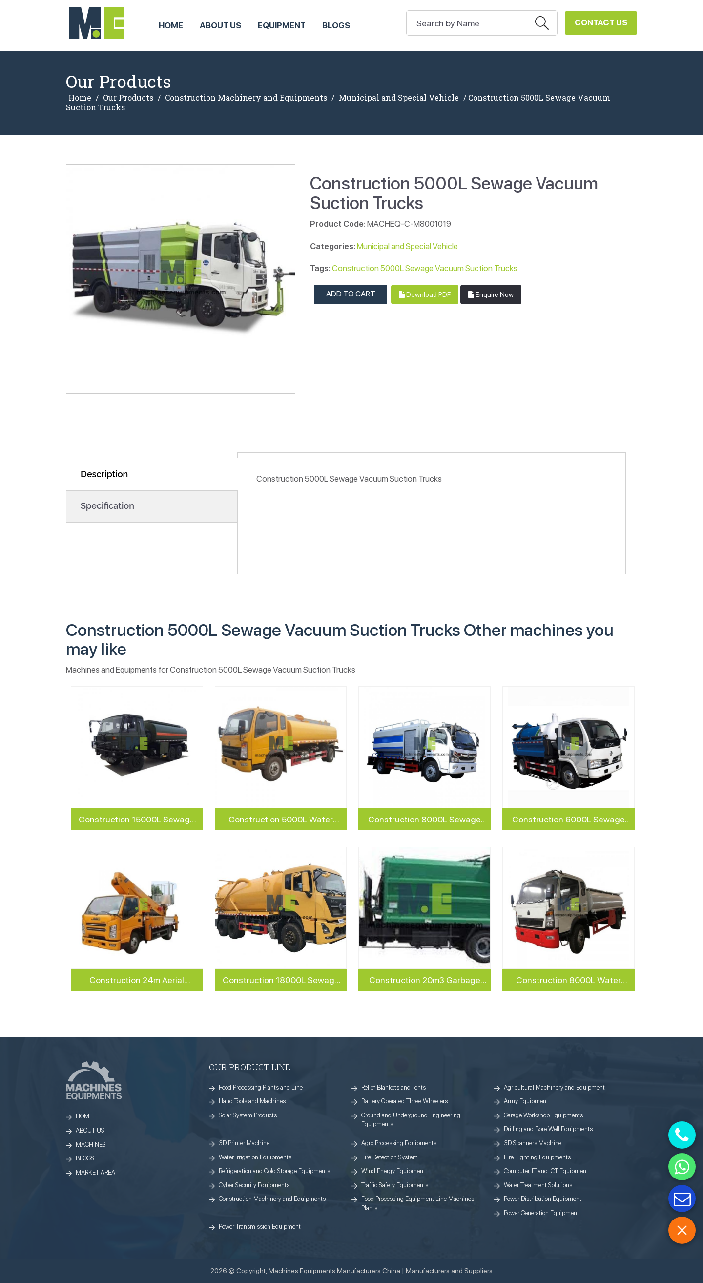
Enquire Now (491, 294)
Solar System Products (248, 1115)
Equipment (282, 25)
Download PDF (425, 294)
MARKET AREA (95, 1172)
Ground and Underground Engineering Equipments (410, 1120)
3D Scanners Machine (532, 1143)
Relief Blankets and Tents (393, 1087)
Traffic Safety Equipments (394, 1185)
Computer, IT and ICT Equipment (546, 1171)
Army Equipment (526, 1101)
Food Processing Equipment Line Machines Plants (417, 1203)
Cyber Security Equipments (254, 1185)
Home (79, 98)
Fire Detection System (389, 1157)
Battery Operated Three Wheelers (404, 1101)
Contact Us (601, 22)
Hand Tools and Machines (252, 1101)
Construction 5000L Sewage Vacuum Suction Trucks (424, 268)
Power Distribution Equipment (542, 1198)
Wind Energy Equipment (393, 1171)
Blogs (336, 25)
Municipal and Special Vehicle (399, 98)
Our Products (128, 98)
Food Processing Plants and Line (261, 1087)
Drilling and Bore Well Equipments (548, 1129)
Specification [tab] (107, 506)
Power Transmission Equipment (260, 1226)
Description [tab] (104, 474)
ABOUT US (220, 25)
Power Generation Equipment (541, 1213)
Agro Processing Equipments (398, 1143)
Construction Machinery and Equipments (246, 98)
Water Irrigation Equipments (255, 1157)
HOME (171, 25)
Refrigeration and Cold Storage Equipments (274, 1171)
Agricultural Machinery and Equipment (554, 1087)
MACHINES (91, 1144)
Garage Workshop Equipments (543, 1115)
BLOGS (85, 1158)
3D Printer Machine (244, 1143)
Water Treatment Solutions (538, 1185)
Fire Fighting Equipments (537, 1157)
